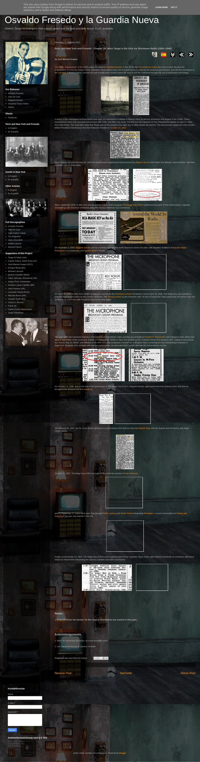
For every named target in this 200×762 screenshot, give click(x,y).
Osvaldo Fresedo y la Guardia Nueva (82, 20)
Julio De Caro (14, 97)
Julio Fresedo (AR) (16, 288)
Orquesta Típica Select (18, 103)
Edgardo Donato (83, 247)
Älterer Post (187, 673)
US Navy (62, 73)
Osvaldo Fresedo (114, 67)
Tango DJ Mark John (17, 257)
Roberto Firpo (144, 428)
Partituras (12, 117)
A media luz (87, 389)
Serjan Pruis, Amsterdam (19, 281)
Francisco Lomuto (123, 294)
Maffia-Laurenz (14, 243)
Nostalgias (148, 513)
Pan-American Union (147, 67)
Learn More (161, 7)
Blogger (122, 753)
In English (12, 128)
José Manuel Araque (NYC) (20, 264)
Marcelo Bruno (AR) (17, 295)
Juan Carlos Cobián (17, 233)
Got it (174, 7)
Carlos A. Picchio (15, 302)
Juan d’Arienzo (131, 473)
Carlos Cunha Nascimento (20, 309)
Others (11, 107)
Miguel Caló (141, 162)
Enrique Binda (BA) (16, 268)
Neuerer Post (63, 673)
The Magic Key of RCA (133, 205)
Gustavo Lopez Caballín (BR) (21, 285)
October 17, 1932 (118, 128)
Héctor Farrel (126, 513)
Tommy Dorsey (114, 297)
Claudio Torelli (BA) (16, 299)
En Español (13, 131)
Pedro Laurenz (109, 513)
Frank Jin (12, 306)
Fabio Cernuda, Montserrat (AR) (22, 278)
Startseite (126, 673)
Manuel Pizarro (15, 247)
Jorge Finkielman (15, 313)
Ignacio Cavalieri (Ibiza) (18, 275)
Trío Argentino (14, 236)
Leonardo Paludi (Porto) (19, 292)
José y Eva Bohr (15, 240)
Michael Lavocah (15, 271)
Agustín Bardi (90, 250)
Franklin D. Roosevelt (154, 337)
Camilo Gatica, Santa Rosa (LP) (22, 261)
